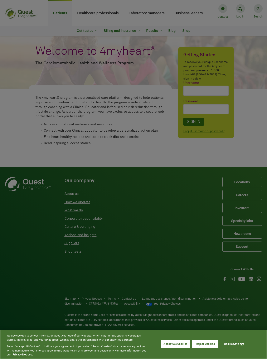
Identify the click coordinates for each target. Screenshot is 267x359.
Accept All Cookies (175, 344)
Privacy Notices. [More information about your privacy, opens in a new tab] (23, 354)
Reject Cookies (205, 344)
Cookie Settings (234, 344)
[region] (133, 344)
